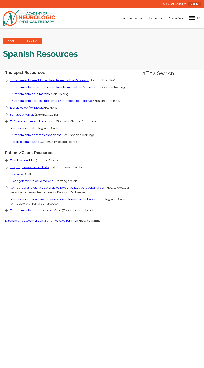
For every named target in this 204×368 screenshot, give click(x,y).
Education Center (131, 18)
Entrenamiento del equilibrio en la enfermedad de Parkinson (52, 100)
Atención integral (22, 128)
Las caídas (17, 174)
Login (194, 4)
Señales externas (22, 114)
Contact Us (155, 18)
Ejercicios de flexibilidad (27, 107)
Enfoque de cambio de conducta (32, 121)
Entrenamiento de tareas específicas (35, 135)
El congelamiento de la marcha (31, 181)
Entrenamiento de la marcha (30, 94)
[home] (29, 18)
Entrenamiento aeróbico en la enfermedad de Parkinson (49, 80)
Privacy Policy (176, 18)
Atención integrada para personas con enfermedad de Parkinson (55, 199)
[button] (192, 18)
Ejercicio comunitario (24, 141)
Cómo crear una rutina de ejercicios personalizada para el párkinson (57, 187)
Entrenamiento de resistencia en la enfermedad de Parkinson (53, 87)
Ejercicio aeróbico (22, 160)
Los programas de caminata (29, 167)
